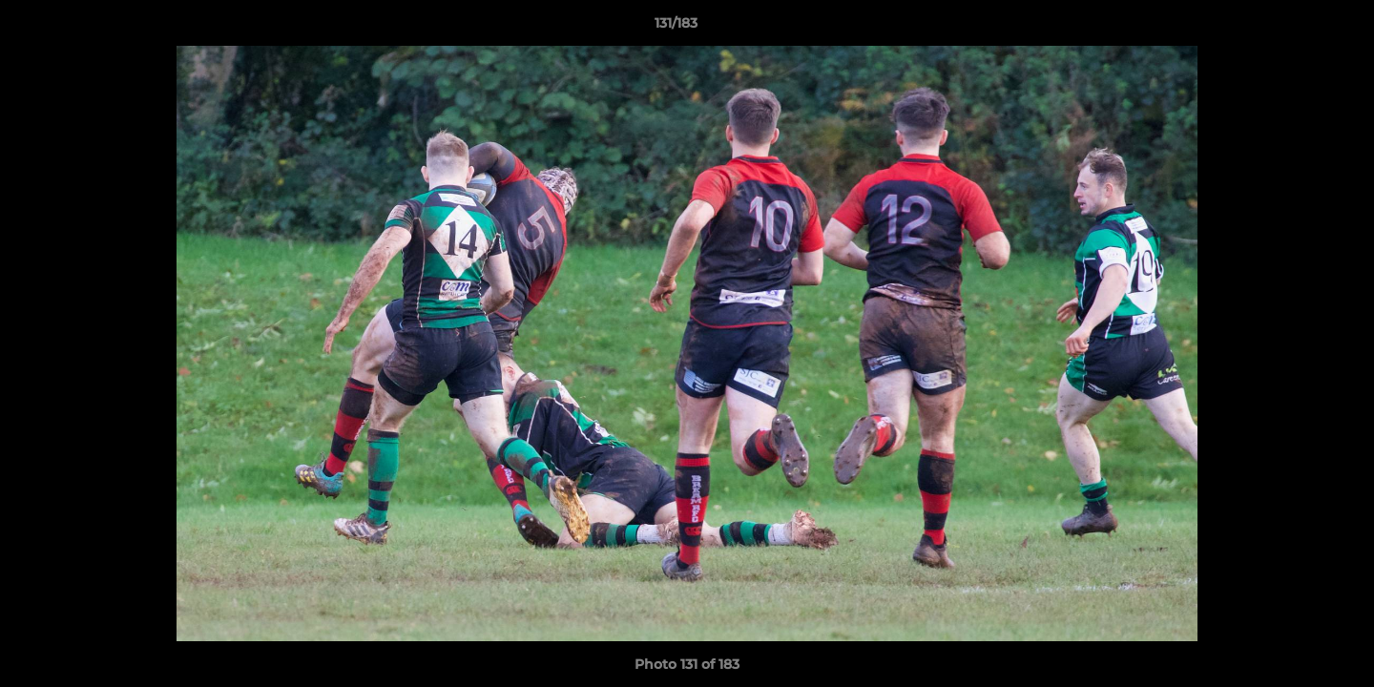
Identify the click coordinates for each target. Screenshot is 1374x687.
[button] (1293, 27)
